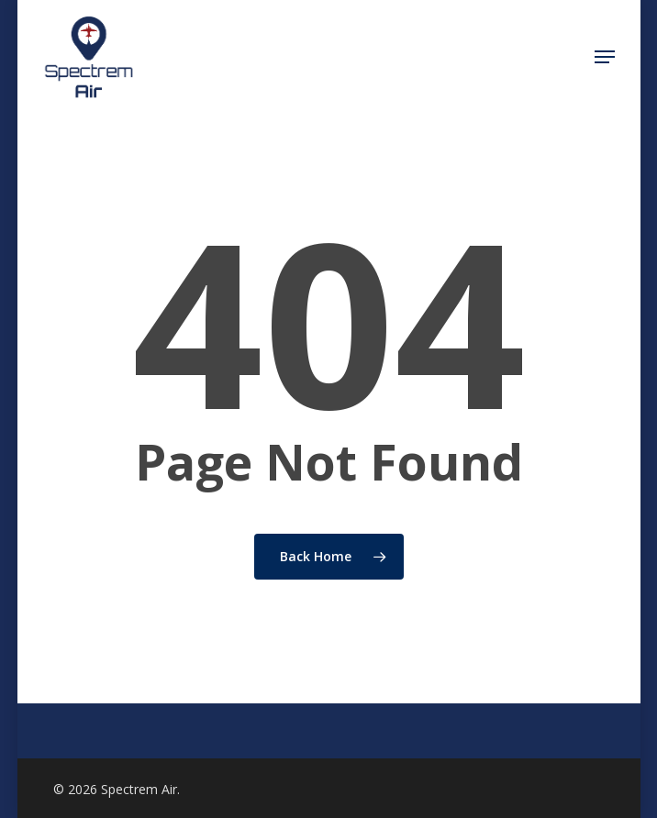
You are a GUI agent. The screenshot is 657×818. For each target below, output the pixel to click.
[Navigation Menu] (605, 57)
